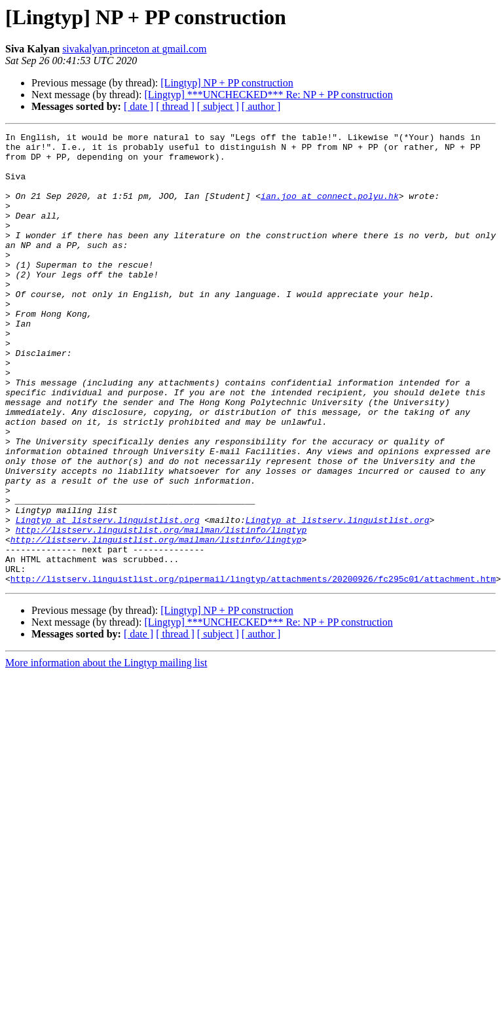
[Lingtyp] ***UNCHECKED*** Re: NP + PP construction (268, 94)
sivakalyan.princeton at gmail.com (134, 48)
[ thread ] (175, 106)
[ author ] (261, 106)
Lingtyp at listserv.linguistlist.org (108, 598)
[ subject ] (218, 106)
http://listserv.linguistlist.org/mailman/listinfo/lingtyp (161, 610)
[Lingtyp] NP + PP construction (226, 82)
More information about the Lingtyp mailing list (106, 753)
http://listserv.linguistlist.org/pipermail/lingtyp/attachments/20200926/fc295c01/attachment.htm (253, 669)
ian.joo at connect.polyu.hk (330, 209)
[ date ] (138, 106)
